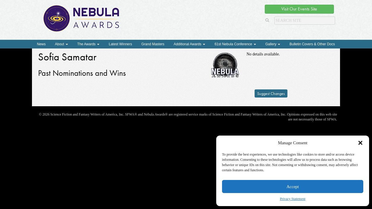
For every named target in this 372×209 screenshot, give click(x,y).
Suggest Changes (271, 93)
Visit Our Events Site (299, 9)
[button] (360, 143)
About (61, 44)
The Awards (88, 44)
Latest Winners (120, 44)
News (41, 44)
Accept (293, 186)
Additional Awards (189, 44)
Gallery (272, 44)
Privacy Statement (292, 199)
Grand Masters (152, 44)
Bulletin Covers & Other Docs (312, 44)
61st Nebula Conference (235, 44)
